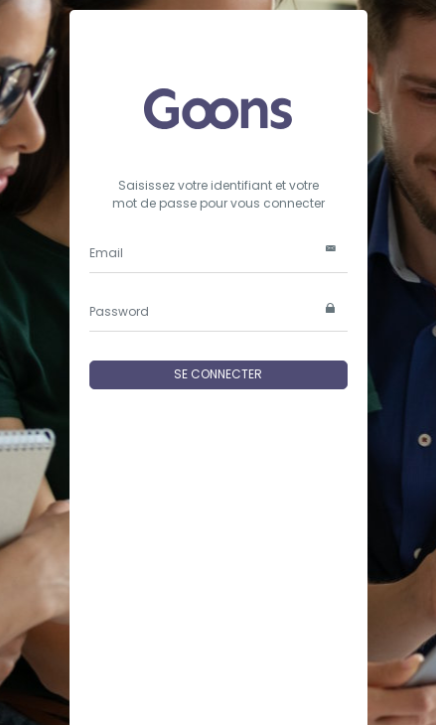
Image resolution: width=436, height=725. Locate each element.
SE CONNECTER (218, 373)
